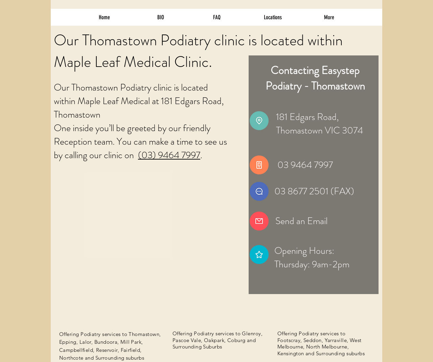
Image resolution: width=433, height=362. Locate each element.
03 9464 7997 (305, 165)
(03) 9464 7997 (169, 155)
